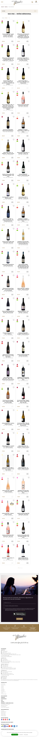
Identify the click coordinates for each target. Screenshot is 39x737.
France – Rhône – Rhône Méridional (8, 37)
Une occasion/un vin (5, 709)
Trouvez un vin (4, 682)
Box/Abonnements (3, 715)
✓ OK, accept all (15, 734)
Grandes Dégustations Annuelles (5, 704)
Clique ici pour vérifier (20, 614)
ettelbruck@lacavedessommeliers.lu (7, 673)
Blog (2, 700)
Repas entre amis (3, 712)
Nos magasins (3, 648)
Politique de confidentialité (21, 610)
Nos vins (6, 6)
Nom (6, 17)
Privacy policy (26, 734)
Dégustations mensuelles (4, 705)
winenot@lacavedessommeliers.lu (7, 667)
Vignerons (3, 697)
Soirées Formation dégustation (5, 707)
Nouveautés (2, 690)
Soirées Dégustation (3, 706)
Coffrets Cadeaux (3, 713)
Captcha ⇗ (23, 615)
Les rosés (2, 687)
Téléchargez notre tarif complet (7, 722)
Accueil (2, 6)
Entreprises (2, 710)
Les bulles (2, 685)
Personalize (21, 734)
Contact (2, 701)
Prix (9, 17)
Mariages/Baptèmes (3, 711)
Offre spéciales (3, 698)
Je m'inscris (19, 618)
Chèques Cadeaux (3, 714)
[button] (2, 2)
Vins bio (2, 692)
